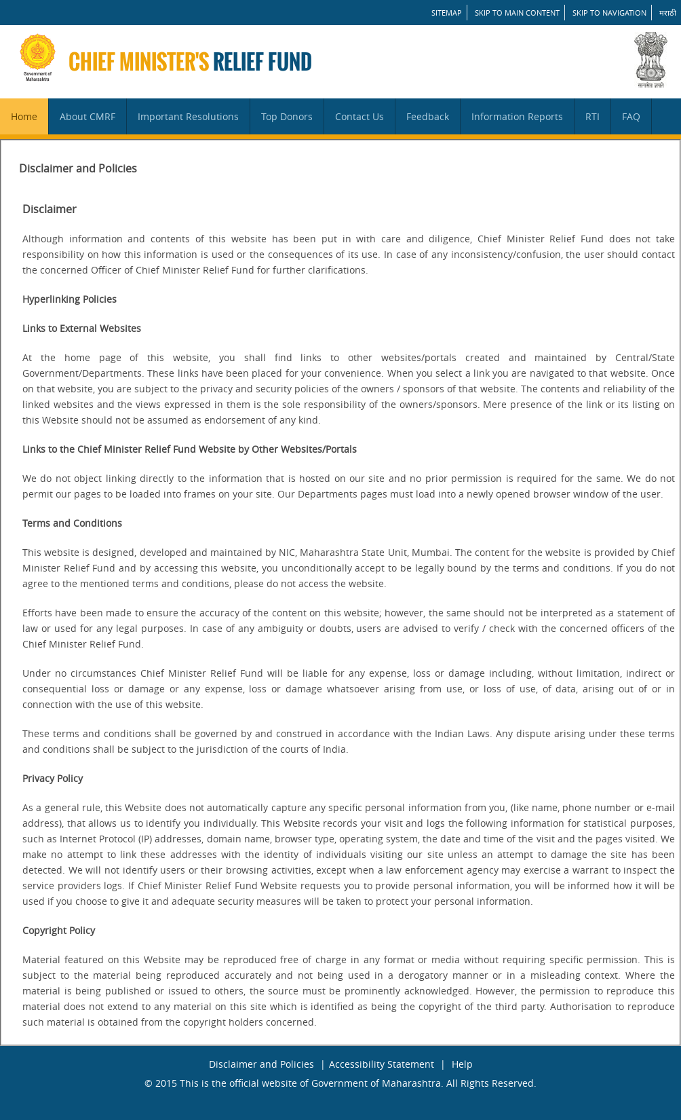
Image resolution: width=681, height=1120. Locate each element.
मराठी (667, 12)
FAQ (631, 116)
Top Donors (287, 116)
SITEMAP (446, 12)
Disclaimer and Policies (261, 1064)
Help (462, 1064)
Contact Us (359, 116)
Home (24, 116)
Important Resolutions (188, 116)
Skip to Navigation (609, 12)
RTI (592, 116)
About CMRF (87, 116)
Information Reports (517, 116)
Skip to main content (517, 12)
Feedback (427, 116)
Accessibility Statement (381, 1064)
